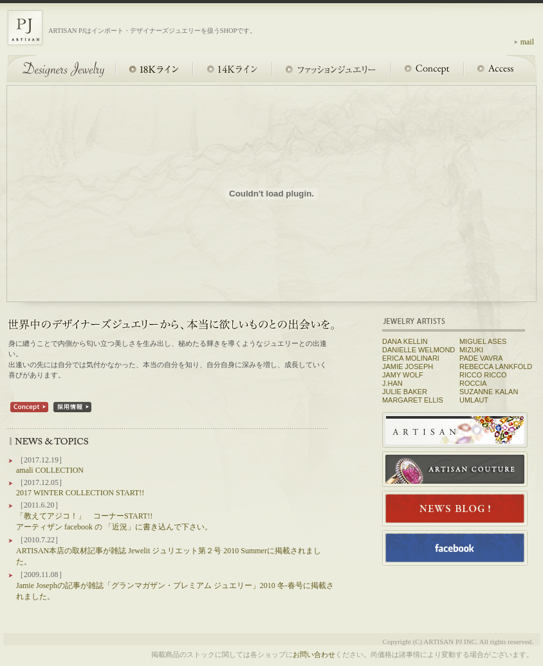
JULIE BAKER (404, 391)
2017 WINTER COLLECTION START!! (80, 492)
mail (527, 41)
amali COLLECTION (50, 470)
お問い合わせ (314, 654)
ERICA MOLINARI (410, 358)
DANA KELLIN (405, 341)
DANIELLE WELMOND (418, 350)
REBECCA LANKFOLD (495, 366)
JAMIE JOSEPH (407, 366)
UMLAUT (473, 400)
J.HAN (392, 383)
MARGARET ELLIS (412, 400)
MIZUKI (471, 350)
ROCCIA (473, 383)
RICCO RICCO (483, 375)
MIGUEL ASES (482, 341)
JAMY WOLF (402, 375)
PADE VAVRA (481, 358)
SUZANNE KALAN (488, 391)
